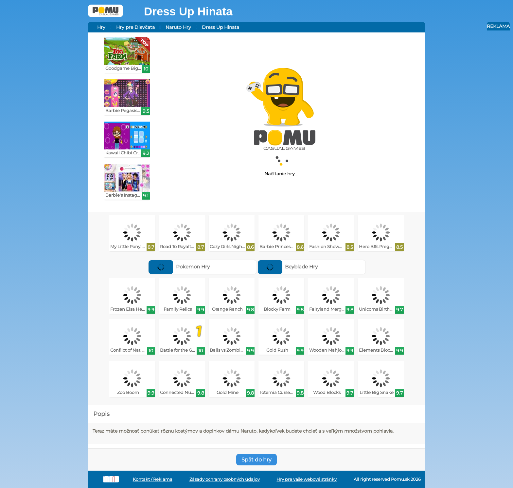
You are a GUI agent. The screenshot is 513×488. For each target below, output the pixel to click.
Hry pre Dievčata (135, 27)
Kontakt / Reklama (152, 479)
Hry (101, 27)
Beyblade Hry (288, 267)
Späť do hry (256, 460)
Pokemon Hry (179, 267)
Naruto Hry (178, 27)
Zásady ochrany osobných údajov (224, 479)
